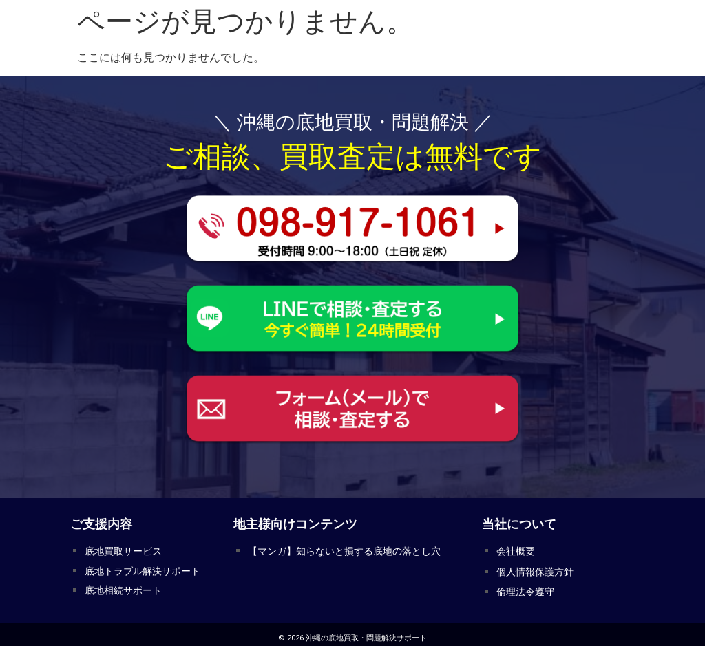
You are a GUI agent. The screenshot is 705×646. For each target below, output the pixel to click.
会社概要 (514, 550)
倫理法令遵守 (523, 586)
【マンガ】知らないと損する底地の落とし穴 (337, 550)
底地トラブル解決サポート (138, 568)
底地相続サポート (120, 586)
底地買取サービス (120, 550)
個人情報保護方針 (532, 568)
